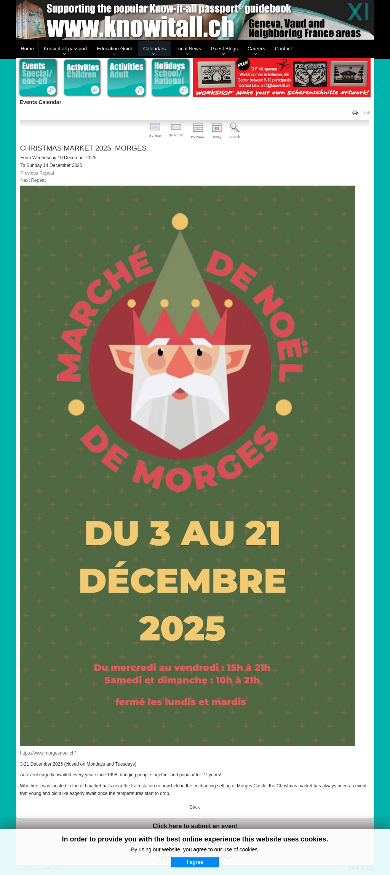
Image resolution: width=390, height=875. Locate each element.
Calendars (154, 48)
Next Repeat (33, 180)
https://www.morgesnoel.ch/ (48, 753)
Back (195, 807)
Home (27, 48)
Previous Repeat (37, 173)
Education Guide (115, 48)
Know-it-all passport (65, 48)
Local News (188, 48)
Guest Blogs (224, 48)
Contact (283, 48)
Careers (256, 48)
